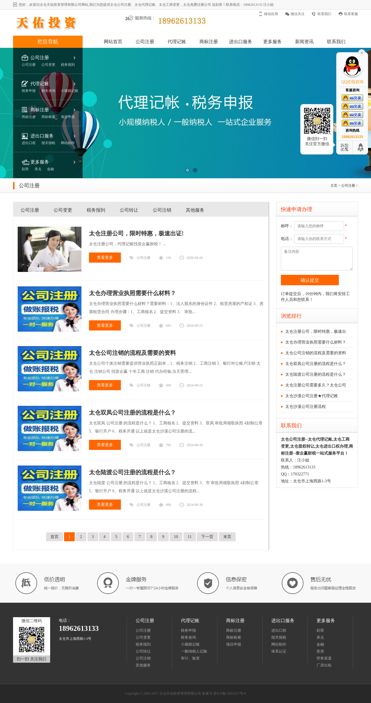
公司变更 (63, 210)
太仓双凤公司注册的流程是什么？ (315, 364)
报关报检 (278, 637)
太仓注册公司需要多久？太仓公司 (315, 385)
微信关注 (298, 14)
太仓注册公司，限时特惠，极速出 (315, 331)
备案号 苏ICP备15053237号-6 (224, 693)
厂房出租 (324, 665)
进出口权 (278, 630)
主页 (333, 186)
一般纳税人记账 (194, 651)
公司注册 (145, 41)
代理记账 (177, 41)
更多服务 (272, 41)
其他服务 (195, 210)
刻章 (320, 630)
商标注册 (208, 41)
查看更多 (105, 257)
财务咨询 (188, 637)
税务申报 (188, 630)
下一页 (207, 537)
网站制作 (278, 644)
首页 (54, 537)
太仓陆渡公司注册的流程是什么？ (315, 374)
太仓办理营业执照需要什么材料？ (315, 342)
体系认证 (278, 651)
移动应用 (271, 14)
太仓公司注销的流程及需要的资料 (315, 353)
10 (176, 537)
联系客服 (351, 14)
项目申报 (233, 644)
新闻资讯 (304, 41)
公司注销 (162, 210)
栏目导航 (47, 42)
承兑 (320, 637)
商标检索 (233, 637)
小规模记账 (190, 644)
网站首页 (113, 41)
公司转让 (129, 210)
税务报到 (96, 210)
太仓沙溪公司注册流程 (305, 406)
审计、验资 (190, 658)
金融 (320, 644)
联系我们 (324, 14)
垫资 (320, 651)
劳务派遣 (324, 658)
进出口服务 (240, 41)
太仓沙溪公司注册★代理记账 (311, 396)
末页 (227, 537)
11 (190, 537)
